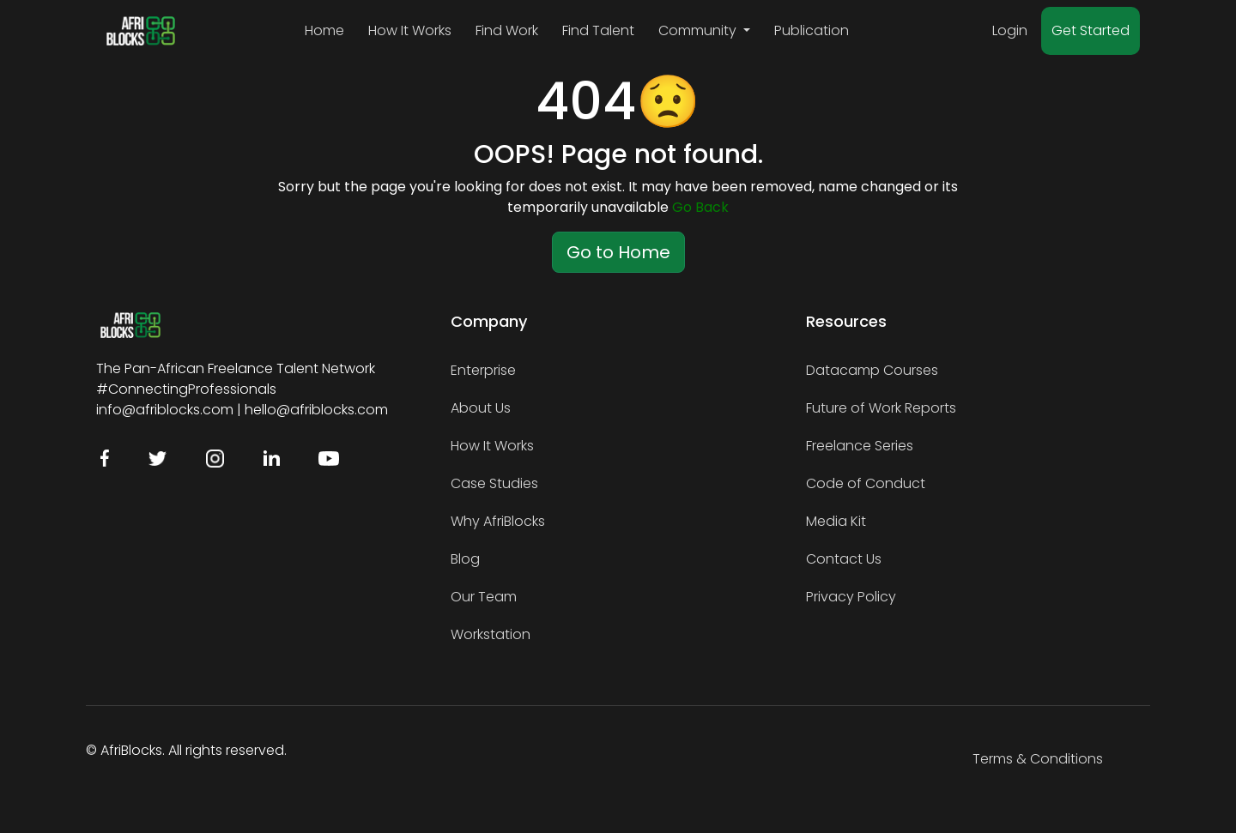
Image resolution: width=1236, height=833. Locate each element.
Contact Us (844, 559)
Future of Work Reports (881, 408)
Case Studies (494, 483)
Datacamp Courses (872, 370)
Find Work (507, 30)
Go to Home (618, 252)
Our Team (484, 597)
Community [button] (699, 30)
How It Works (409, 30)
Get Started (1090, 30)
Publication (811, 30)
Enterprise (483, 370)
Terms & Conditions (1037, 759)
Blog (465, 559)
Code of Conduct (865, 483)
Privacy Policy (851, 597)
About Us (481, 408)
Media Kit (836, 521)
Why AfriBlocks (498, 521)
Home (324, 30)
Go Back (700, 207)
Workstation (490, 634)
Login (1009, 30)
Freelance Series (859, 446)
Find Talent (598, 30)
